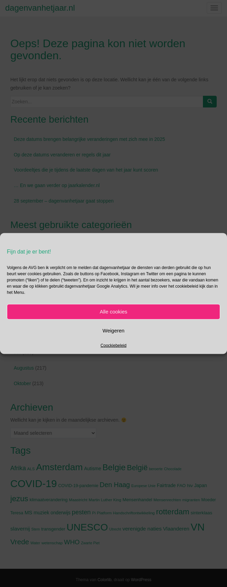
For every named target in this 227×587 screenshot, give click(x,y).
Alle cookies (113, 312)
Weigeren (113, 330)
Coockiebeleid (113, 345)
